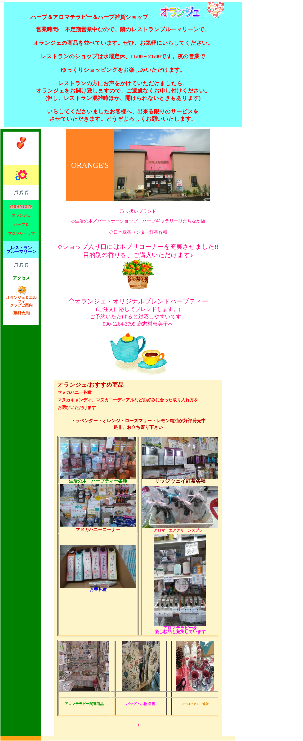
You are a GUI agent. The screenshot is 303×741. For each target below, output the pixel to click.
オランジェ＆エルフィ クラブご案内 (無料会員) (21, 303)
